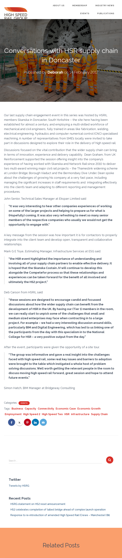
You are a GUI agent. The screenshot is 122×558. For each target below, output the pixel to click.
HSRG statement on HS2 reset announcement (37, 504)
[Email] (43, 422)
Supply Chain (99, 414)
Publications (105, 13)
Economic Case (66, 408)
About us (58, 5)
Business (17, 408)
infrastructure (80, 414)
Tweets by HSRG (19, 485)
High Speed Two (52, 414)
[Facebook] (11, 422)
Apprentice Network (89, 21)
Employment (13, 414)
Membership (79, 5)
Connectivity (46, 408)
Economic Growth (89, 408)
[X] (19, 422)
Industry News (104, 5)
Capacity (30, 408)
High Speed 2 (31, 414)
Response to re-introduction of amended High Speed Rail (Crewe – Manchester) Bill (60, 515)
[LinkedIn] (35, 422)
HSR (66, 414)
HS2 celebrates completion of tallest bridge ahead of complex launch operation (58, 509)
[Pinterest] (27, 422)
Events (84, 13)
